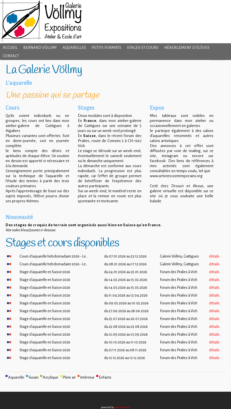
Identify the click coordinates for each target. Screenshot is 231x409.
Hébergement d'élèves (187, 47)
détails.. (215, 256)
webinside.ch (122, 407)
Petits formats (106, 47)
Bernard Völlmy (40, 47)
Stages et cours (142, 47)
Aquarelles (74, 47)
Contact (11, 56)
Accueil (10, 47)
